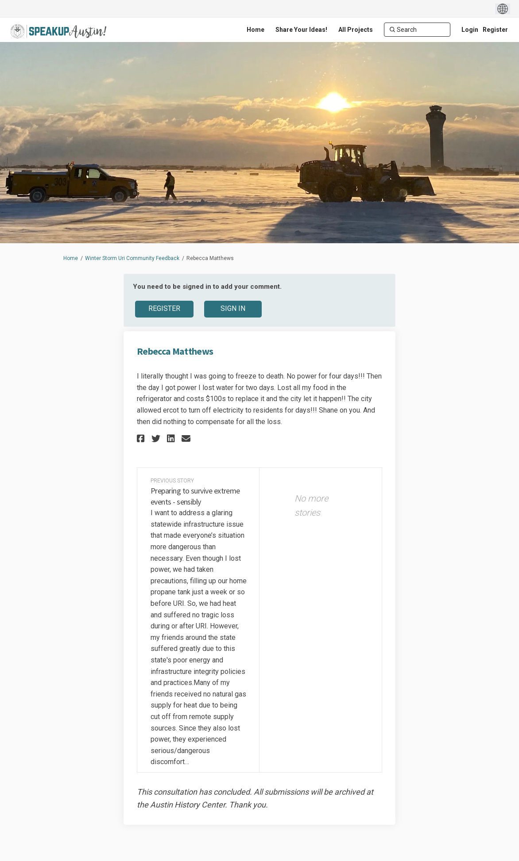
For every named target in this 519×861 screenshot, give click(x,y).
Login (469, 29)
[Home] (255, 29)
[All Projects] (355, 29)
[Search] (417, 30)
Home (70, 258)
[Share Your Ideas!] (301, 29)
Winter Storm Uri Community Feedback (132, 258)
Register (495, 29)
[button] (142, 438)
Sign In (233, 308)
